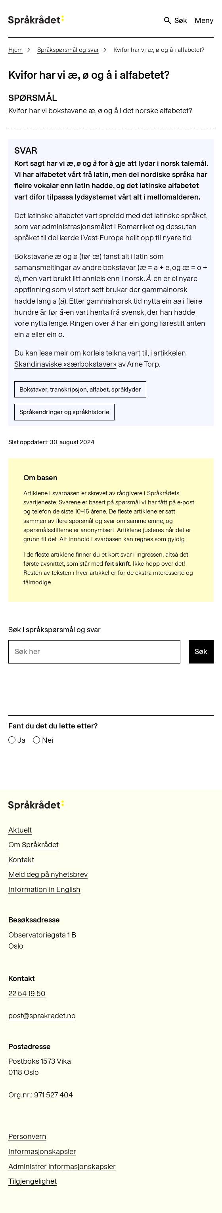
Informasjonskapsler (42, 1151)
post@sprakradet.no (42, 1015)
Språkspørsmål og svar (68, 49)
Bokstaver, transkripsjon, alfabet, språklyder (80, 389)
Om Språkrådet (33, 844)
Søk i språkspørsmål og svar (54, 630)
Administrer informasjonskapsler (62, 1166)
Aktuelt (20, 830)
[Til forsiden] (36, 20)
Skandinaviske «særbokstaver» (65, 364)
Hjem (15, 49)
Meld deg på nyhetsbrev (48, 874)
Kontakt (21, 859)
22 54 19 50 (27, 993)
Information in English (44, 889)
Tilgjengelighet (32, 1181)
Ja (21, 740)
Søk (175, 20)
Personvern (27, 1136)
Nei (47, 740)
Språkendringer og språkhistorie (64, 412)
